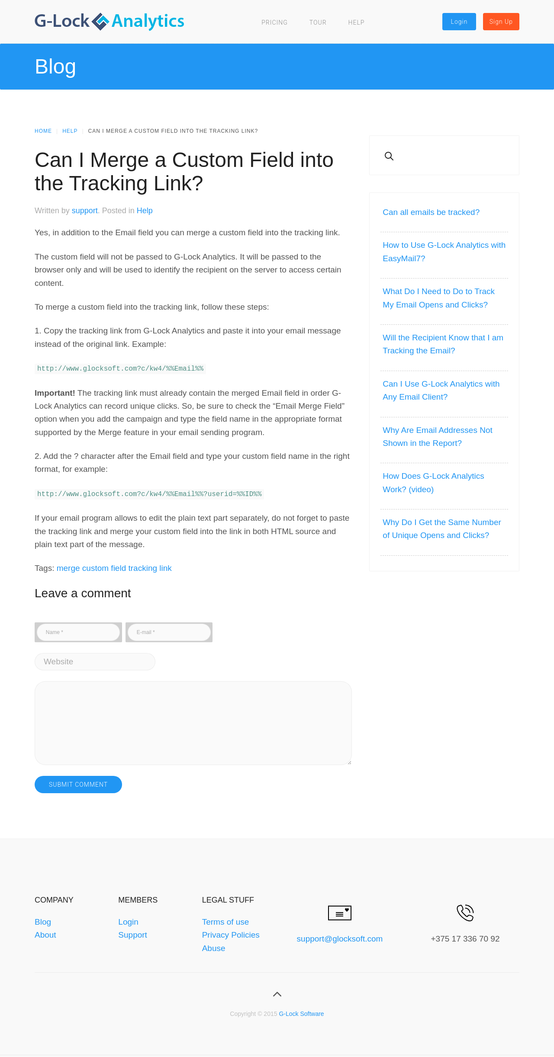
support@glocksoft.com (340, 937)
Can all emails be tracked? (431, 212)
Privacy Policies (231, 933)
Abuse (213, 946)
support (85, 210)
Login (459, 21)
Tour (318, 22)
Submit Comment (78, 782)
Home (43, 131)
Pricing (274, 22)
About (45, 933)
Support (132, 933)
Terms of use (225, 920)
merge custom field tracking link (114, 566)
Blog (43, 920)
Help (356, 22)
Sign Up (501, 21)
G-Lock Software (301, 1012)
